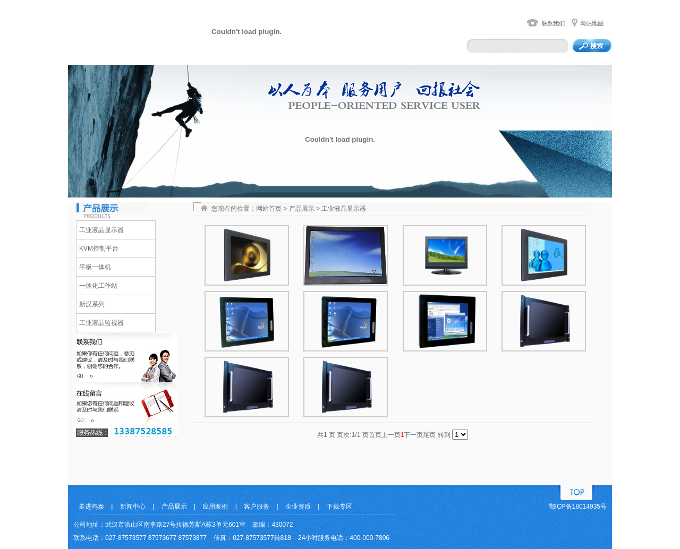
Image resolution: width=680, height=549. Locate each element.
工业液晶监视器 (101, 323)
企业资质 (298, 506)
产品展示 (174, 506)
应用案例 (215, 506)
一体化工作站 (98, 285)
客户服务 (256, 506)
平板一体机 (95, 267)
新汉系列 (92, 304)
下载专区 (339, 506)
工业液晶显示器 (101, 230)
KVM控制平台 (98, 248)
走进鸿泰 (91, 506)
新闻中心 (133, 506)
